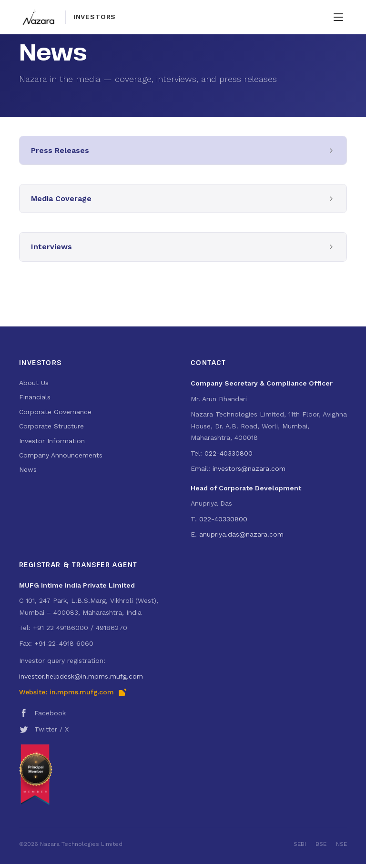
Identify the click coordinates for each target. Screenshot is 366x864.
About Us (34, 382)
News (28, 469)
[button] (183, 150)
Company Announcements (60, 455)
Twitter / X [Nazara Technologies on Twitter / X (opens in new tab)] (44, 729)
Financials (35, 397)
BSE (320, 844)
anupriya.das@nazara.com (241, 534)
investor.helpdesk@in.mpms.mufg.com (81, 676)
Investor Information (52, 441)
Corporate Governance (55, 412)
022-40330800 (228, 453)
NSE (341, 844)
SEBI (300, 844)
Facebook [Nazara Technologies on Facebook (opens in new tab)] (42, 713)
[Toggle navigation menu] (338, 17)
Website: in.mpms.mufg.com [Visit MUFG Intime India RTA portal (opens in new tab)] (73, 692)
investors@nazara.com (249, 468)
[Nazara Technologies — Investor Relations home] (67, 17)
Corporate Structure (51, 426)
